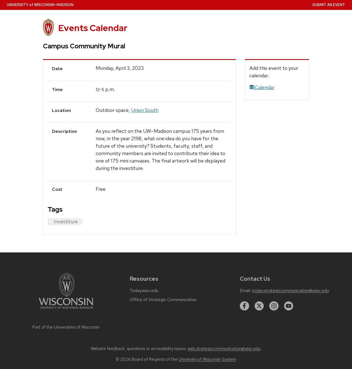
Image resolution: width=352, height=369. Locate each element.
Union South (144, 110)
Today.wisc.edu (144, 290)
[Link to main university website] (66, 310)
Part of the (66, 327)
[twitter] (259, 306)
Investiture (66, 221)
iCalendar (261, 87)
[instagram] (274, 306)
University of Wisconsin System (207, 359)
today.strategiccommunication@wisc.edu (290, 290)
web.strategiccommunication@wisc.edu (224, 348)
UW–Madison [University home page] (40, 4)
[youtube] (288, 306)
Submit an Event (328, 4)
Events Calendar (92, 28)
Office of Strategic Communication (163, 299)
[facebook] (244, 306)
